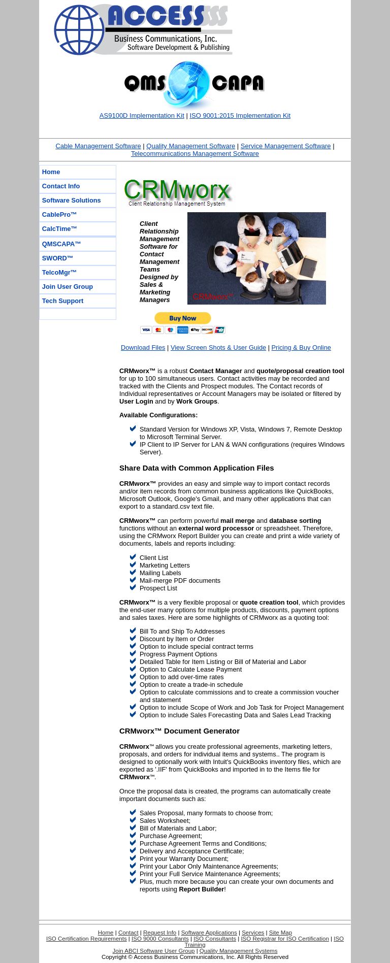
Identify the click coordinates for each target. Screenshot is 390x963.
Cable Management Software (98, 146)
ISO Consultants (214, 939)
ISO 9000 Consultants (160, 939)
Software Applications (209, 932)
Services (253, 932)
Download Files (143, 347)
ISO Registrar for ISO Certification (285, 939)
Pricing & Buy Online (301, 347)
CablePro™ (59, 214)
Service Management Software (286, 146)
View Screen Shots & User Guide (218, 347)
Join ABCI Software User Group (154, 951)
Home (51, 172)
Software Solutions (71, 200)
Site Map (280, 932)
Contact (128, 932)
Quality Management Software (190, 146)
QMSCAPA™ (61, 244)
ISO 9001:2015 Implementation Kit (239, 115)
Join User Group (67, 286)
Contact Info (61, 186)
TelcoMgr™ (59, 272)
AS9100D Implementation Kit (142, 115)
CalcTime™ (59, 229)
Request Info (159, 932)
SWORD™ (58, 258)
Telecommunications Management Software (195, 153)
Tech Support (63, 301)
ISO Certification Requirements (86, 939)
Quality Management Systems (239, 951)
